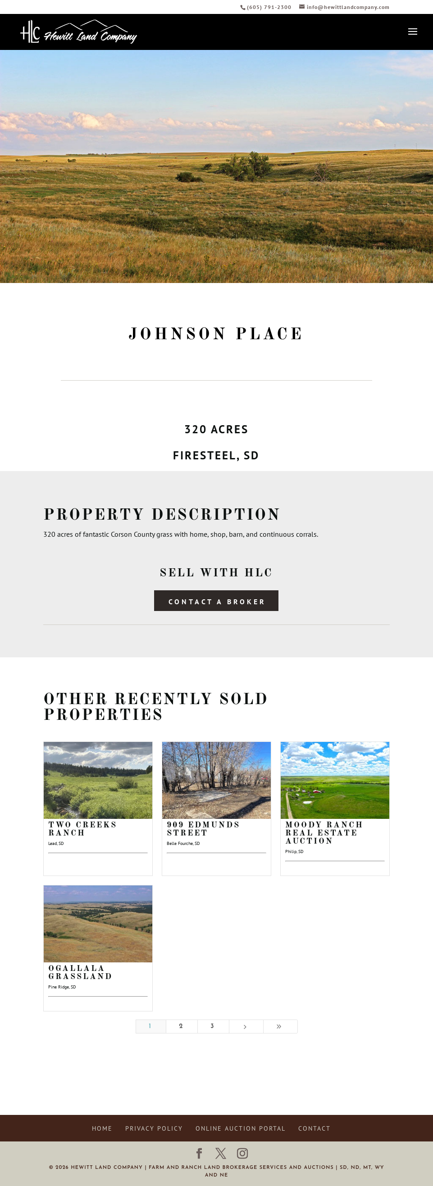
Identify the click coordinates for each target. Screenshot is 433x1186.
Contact (314, 1128)
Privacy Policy (154, 1128)
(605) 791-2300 (270, 7)
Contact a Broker (217, 601)
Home (102, 1128)
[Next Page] (246, 1026)
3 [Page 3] (213, 1026)
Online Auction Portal (241, 1128)
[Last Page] (280, 1026)
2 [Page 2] (182, 1026)
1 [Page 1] (151, 1026)
